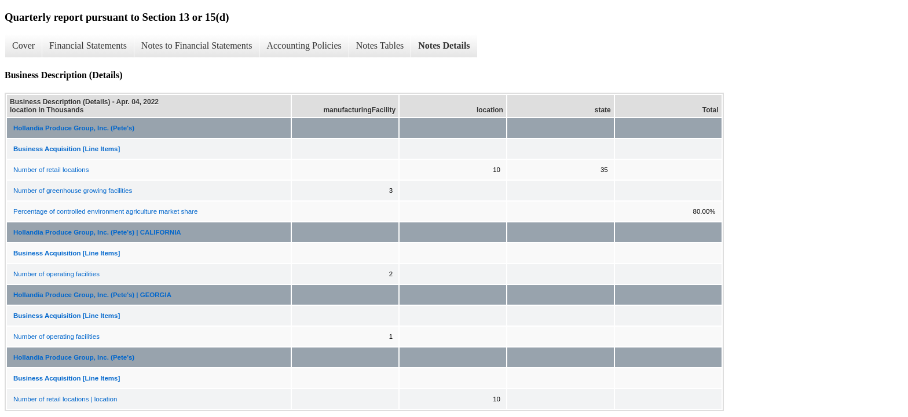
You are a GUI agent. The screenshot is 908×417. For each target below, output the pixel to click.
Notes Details (444, 45)
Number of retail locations (51, 169)
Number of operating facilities (56, 273)
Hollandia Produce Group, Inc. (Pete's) (73, 128)
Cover (23, 45)
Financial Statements (88, 45)
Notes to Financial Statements (196, 45)
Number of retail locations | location (65, 399)
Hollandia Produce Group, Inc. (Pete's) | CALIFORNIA (97, 232)
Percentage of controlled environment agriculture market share (105, 211)
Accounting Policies (303, 45)
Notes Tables (380, 45)
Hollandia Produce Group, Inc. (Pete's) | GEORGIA (92, 294)
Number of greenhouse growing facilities (72, 190)
